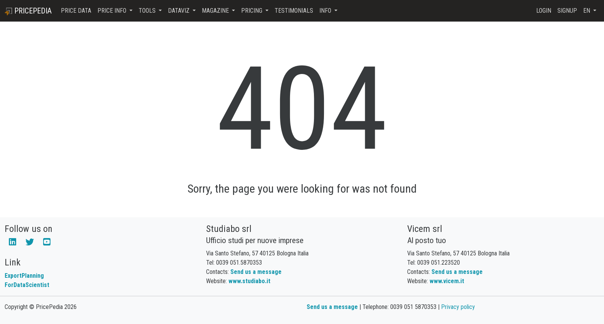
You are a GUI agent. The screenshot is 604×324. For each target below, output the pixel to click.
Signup (567, 10)
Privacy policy (458, 307)
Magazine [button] (216, 10)
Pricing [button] (252, 10)
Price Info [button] (112, 10)
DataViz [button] (179, 10)
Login (543, 10)
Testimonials (294, 10)
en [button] (587, 10)
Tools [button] (148, 10)
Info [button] (326, 10)
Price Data (76, 10)
